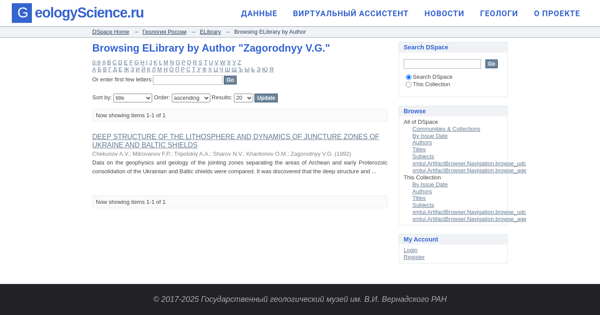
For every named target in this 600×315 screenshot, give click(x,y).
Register (414, 257)
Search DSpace (429, 77)
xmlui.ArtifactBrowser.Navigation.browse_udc (469, 163)
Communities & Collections (446, 129)
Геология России (165, 31)
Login (411, 250)
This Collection (428, 84)
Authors (422, 142)
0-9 (96, 62)
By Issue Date (430, 136)
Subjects (423, 156)
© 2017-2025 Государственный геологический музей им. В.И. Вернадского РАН (300, 299)
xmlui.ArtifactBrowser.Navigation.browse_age (469, 170)
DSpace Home (110, 31)
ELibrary (210, 31)
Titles (419, 149)
